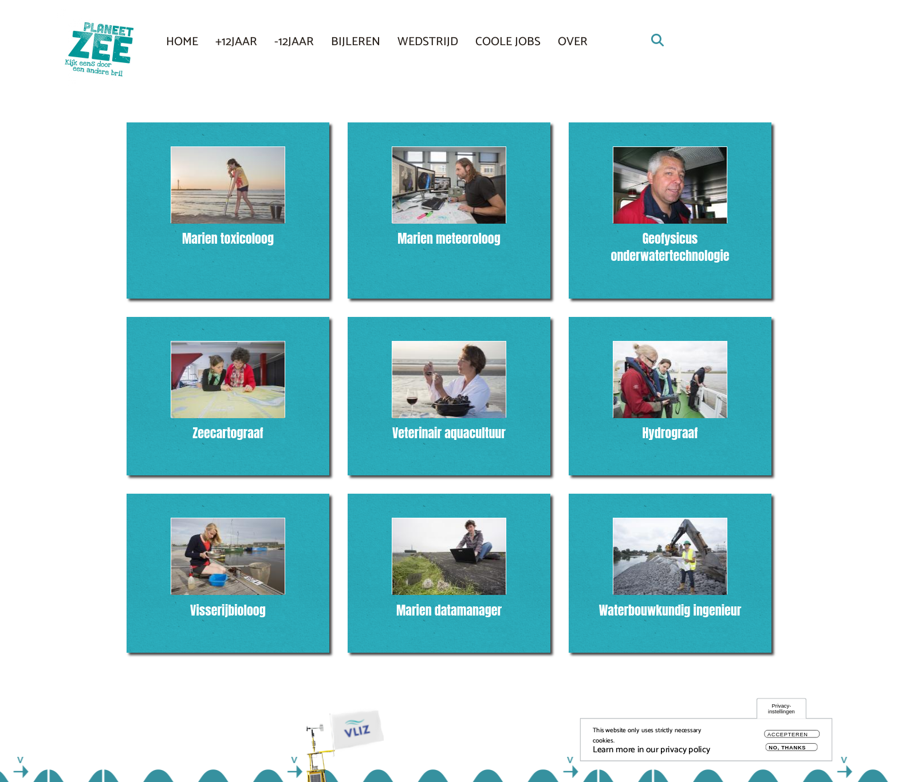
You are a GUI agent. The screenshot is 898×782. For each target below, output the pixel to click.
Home (182, 41)
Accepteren (787, 736)
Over (573, 41)
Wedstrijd (427, 41)
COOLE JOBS (508, 41)
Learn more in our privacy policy (651, 751)
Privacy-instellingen (781, 710)
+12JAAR (236, 41)
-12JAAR (294, 41)
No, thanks (787, 749)
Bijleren (355, 41)
